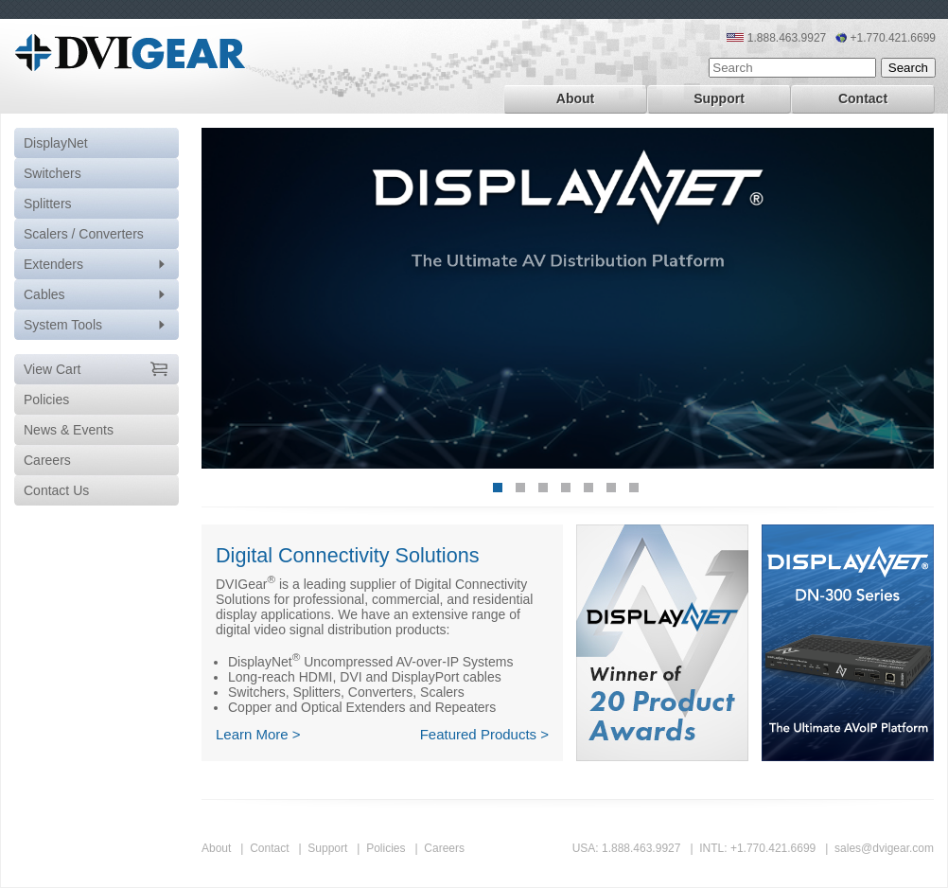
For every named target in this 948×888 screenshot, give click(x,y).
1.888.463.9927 (641, 848)
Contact (862, 98)
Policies (385, 848)
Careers (444, 848)
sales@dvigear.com (884, 848)
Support (719, 98)
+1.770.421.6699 (773, 848)
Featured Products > (484, 734)
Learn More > (258, 734)
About (575, 98)
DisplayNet (56, 143)
